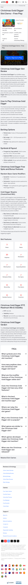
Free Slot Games (6, 494)
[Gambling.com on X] (2, 541)
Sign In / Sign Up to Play (14, 58)
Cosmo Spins (6, 506)
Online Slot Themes (7, 497)
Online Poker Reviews (8, 479)
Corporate (5, 527)
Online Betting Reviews (8, 473)
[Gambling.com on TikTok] (15, 541)
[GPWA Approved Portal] (18, 582)
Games (9, 5)
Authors (5, 518)
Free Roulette (6, 503)
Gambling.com (4, 5)
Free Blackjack (6, 500)
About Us (5, 515)
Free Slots (15, 5)
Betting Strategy (6, 476)
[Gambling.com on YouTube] (5, 541)
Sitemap (5, 533)
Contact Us (5, 524)
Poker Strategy (6, 482)
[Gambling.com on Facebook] (8, 541)
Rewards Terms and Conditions (10, 536)
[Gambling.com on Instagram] (12, 541)
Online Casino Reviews (8, 470)
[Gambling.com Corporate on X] (18, 541)
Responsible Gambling (8, 530)
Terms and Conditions (7, 558)
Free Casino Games (7, 491)
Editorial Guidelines (7, 521)
